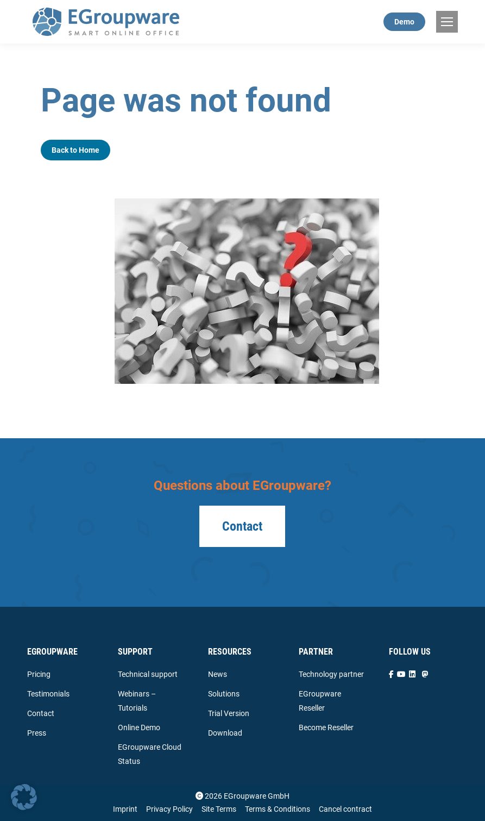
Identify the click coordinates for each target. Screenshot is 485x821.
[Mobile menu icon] (447, 22)
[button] (24, 797)
